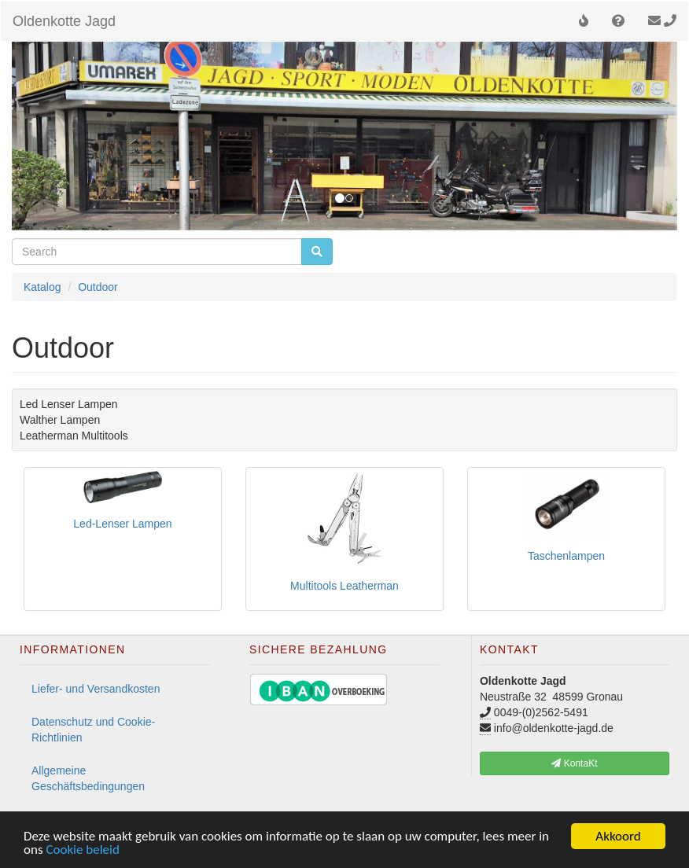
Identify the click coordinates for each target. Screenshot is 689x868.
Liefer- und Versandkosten (95, 688)
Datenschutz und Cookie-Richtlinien (93, 729)
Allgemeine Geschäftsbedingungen (88, 778)
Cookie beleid (83, 850)
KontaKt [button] (574, 763)
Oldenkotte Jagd (64, 21)
